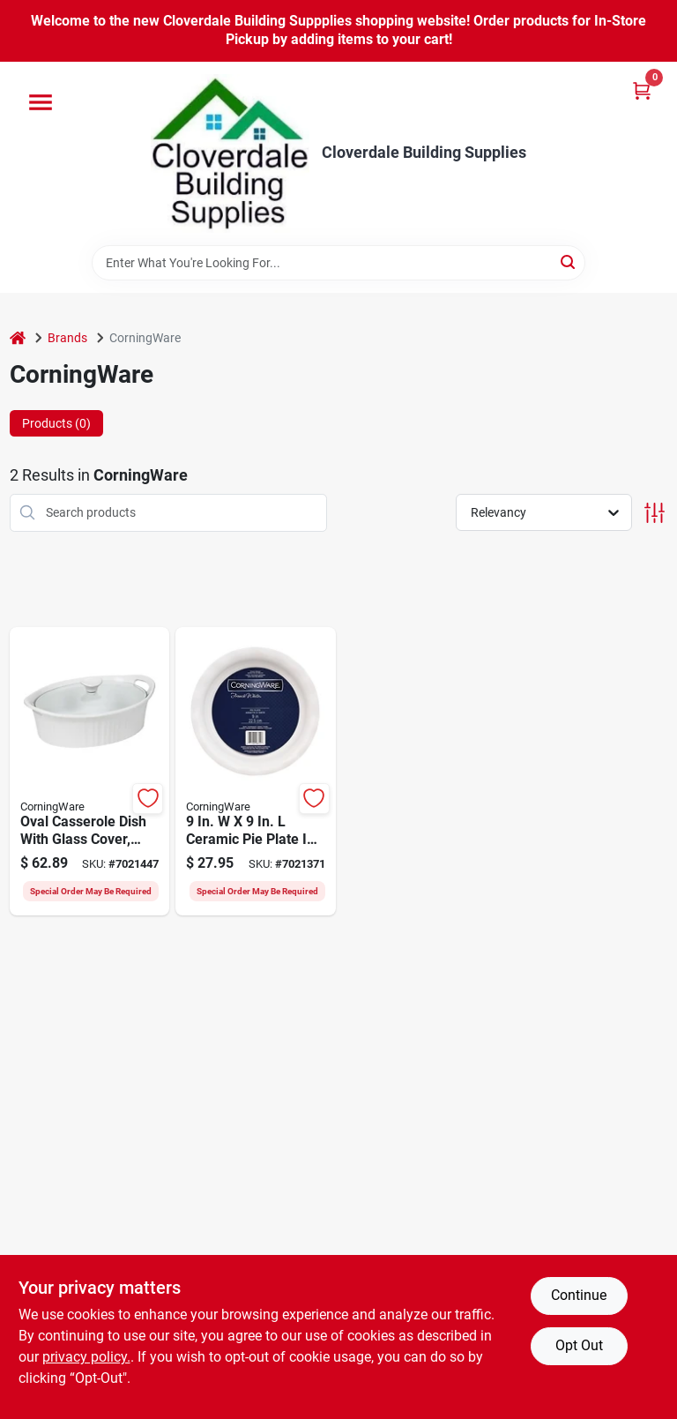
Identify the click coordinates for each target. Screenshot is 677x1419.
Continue (578, 1295)
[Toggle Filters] (654, 513)
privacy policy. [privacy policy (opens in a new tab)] (86, 1356)
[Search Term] (338, 262)
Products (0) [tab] (56, 423)
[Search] (569, 261)
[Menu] (40, 102)
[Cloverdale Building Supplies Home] (230, 153)
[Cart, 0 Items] (642, 90)
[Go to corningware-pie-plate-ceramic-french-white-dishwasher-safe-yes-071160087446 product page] (255, 771)
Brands (67, 338)
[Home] (18, 338)
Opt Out (579, 1345)
